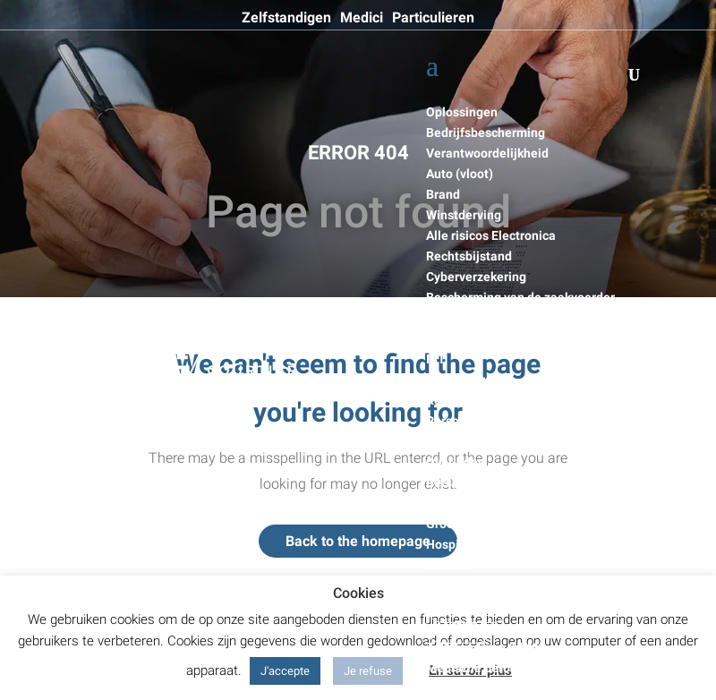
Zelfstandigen (286, 18)
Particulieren (433, 18)
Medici (361, 18)
